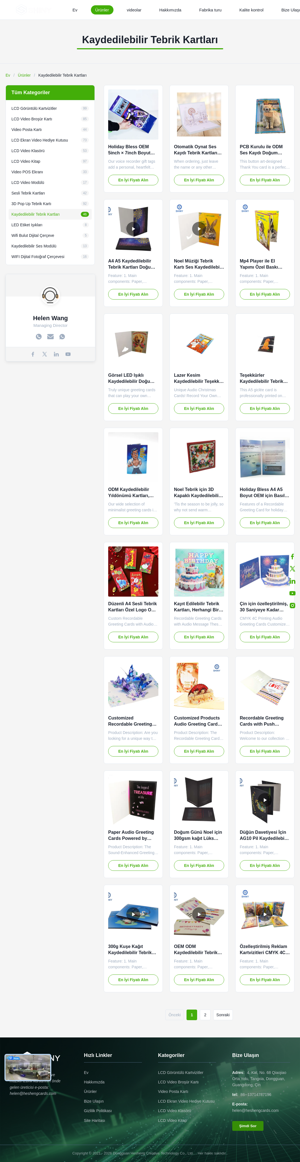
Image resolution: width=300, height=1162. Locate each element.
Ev (75, 10)
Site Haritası (94, 1120)
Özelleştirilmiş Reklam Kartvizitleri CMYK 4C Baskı (263, 952)
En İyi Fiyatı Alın (133, 180)
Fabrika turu (210, 10)
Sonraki (222, 1015)
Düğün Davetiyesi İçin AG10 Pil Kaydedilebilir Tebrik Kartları (264, 838)
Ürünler (102, 10)
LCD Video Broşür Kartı (178, 1082)
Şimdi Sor (248, 1126)
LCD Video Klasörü (174, 1110)
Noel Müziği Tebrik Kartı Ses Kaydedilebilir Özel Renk (199, 267)
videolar (134, 10)
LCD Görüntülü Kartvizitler (181, 1072)
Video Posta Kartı (173, 1091)
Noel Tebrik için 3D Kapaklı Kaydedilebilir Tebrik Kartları (197, 495)
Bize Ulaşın (94, 1101)
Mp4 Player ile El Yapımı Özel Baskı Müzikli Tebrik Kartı (260, 267)
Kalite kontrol (251, 10)
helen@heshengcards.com (255, 1110)
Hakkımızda (170, 10)
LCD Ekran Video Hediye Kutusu (186, 1101)
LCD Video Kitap (172, 1120)
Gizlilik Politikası (98, 1110)
